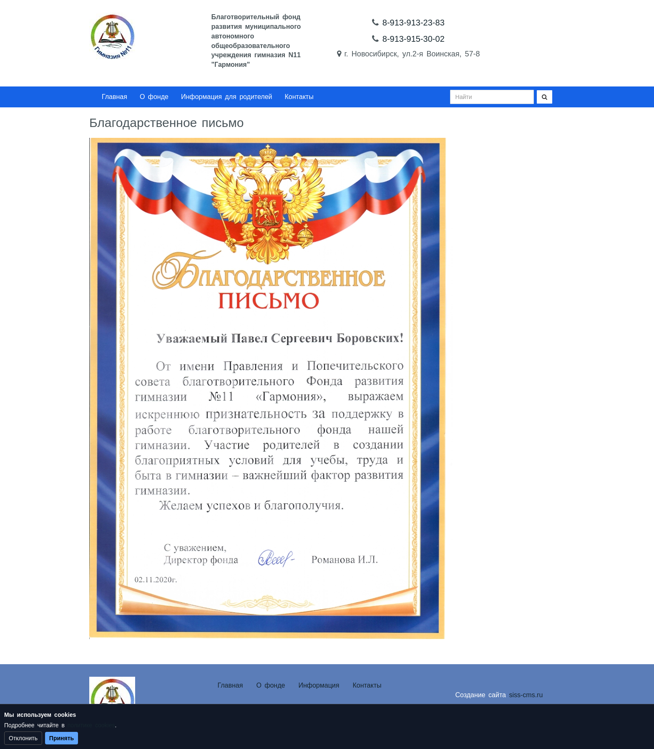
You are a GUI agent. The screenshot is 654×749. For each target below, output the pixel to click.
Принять (61, 738)
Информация (318, 685)
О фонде (154, 96)
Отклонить (23, 738)
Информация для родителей (226, 96)
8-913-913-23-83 (413, 22)
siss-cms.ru (526, 694)
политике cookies (91, 725)
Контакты (299, 96)
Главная (114, 96)
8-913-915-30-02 (413, 38)
